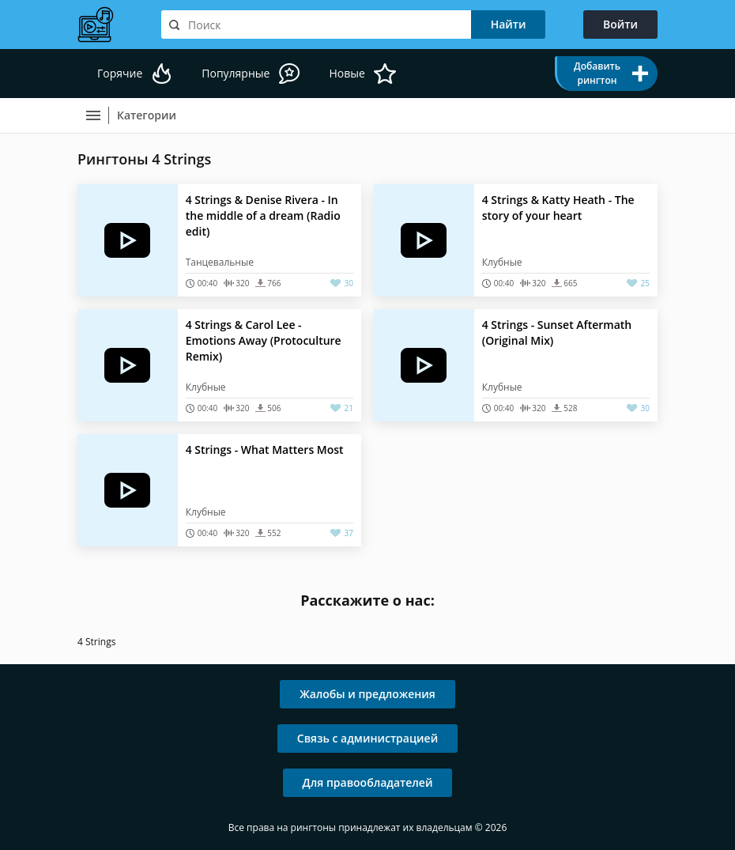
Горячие (119, 73)
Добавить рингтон (597, 73)
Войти (620, 24)
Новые (346, 73)
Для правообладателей (368, 782)
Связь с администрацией (367, 738)
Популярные (236, 73)
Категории (146, 115)
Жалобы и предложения (367, 693)
